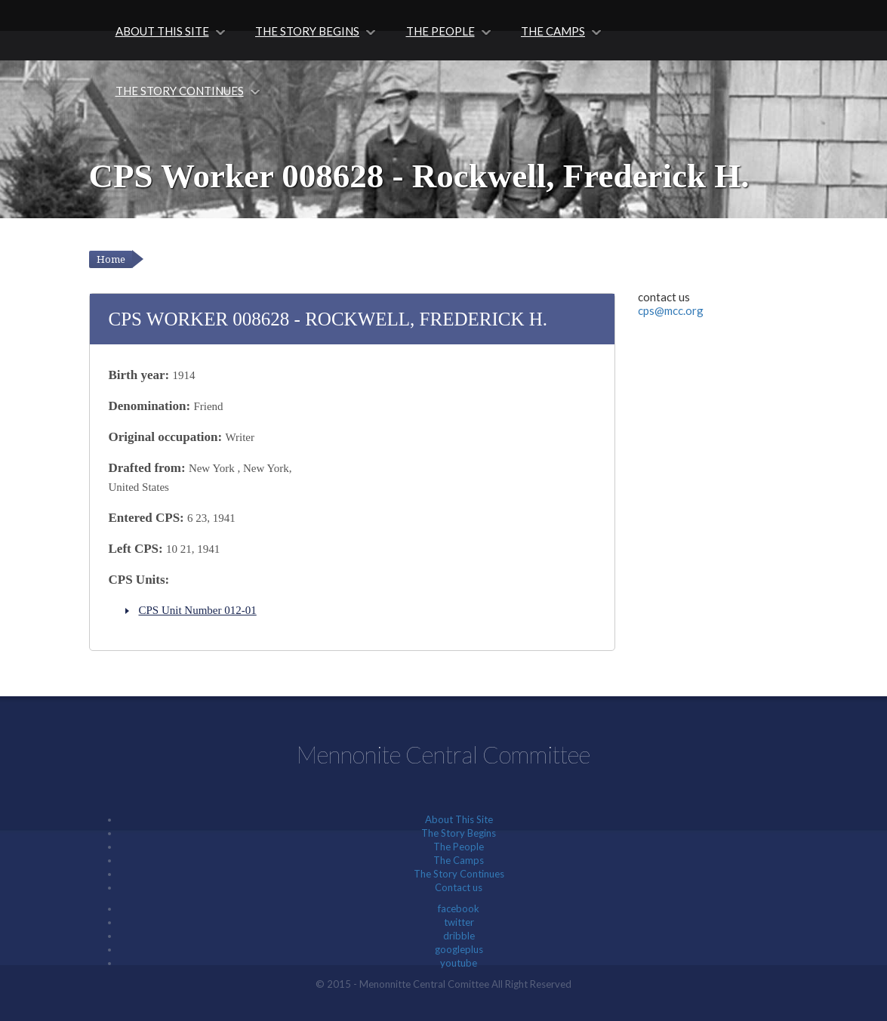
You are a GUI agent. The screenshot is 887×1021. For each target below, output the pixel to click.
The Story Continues (179, 90)
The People (440, 31)
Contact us (458, 887)
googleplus (459, 949)
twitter (459, 922)
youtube (458, 963)
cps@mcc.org (671, 310)
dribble (459, 936)
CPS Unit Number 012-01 (198, 610)
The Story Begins (307, 31)
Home (111, 259)
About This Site (162, 31)
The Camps (553, 31)
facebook (458, 908)
